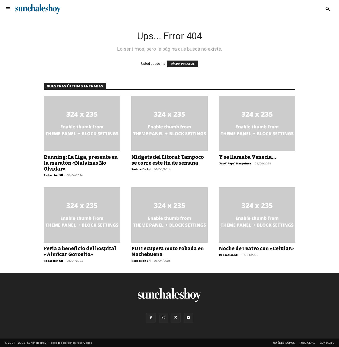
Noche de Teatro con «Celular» (256, 248)
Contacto (327, 342)
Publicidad (307, 342)
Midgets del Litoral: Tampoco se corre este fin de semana (167, 160)
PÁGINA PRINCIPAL (182, 63)
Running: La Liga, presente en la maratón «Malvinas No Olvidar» (81, 163)
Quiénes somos (284, 342)
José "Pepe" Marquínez (235, 163)
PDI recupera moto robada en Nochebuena (167, 251)
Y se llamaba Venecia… (247, 157)
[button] (327, 9)
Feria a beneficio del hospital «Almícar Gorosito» (80, 251)
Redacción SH (53, 175)
